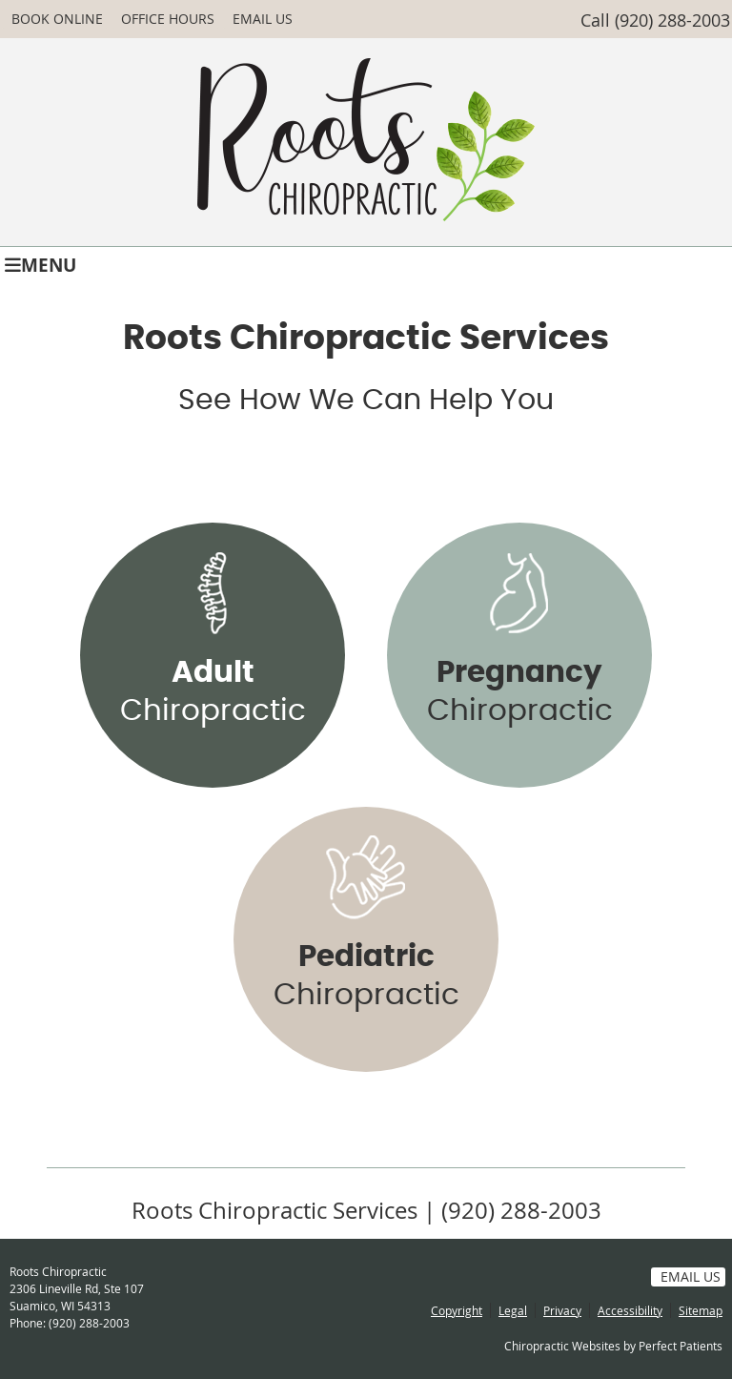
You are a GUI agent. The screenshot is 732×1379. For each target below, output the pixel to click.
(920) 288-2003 (672, 20)
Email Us (263, 19)
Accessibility (630, 1310)
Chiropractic (213, 692)
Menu (40, 264)
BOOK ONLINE (57, 19)
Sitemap (700, 1310)
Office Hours (167, 19)
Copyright (456, 1310)
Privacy (562, 1310)
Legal (512, 1310)
